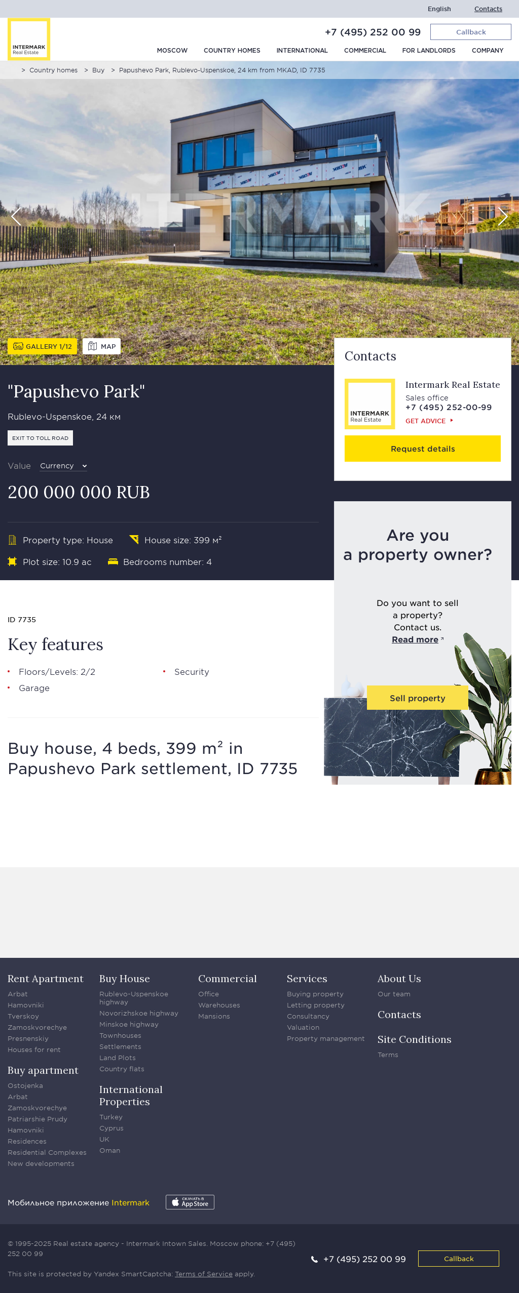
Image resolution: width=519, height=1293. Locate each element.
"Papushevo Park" (76, 391)
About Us (399, 978)
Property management (326, 1038)
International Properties (131, 1095)
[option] (259, 213)
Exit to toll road (40, 437)
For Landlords (429, 51)
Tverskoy (23, 1016)
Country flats (121, 1069)
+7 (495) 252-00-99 (448, 407)
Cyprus (111, 1128)
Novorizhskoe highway (138, 1013)
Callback (459, 1258)
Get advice (425, 421)
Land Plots (117, 1058)
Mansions (214, 1016)
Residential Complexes (47, 1152)
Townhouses (120, 1035)
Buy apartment (43, 1070)
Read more (415, 639)
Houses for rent (34, 1049)
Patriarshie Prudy (37, 1119)
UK (104, 1139)
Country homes (232, 51)
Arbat (18, 994)
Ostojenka (25, 1085)
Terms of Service (204, 1274)
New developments (41, 1163)
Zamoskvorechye (37, 1027)
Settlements (120, 1046)
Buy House (124, 978)
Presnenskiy (28, 1038)
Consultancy (308, 1016)
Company (488, 51)
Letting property (316, 1005)
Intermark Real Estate (452, 384)
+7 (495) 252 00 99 (373, 31)
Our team (394, 994)
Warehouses (219, 1005)
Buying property (315, 994)
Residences (27, 1141)
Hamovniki (26, 1005)
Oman (109, 1150)
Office (208, 994)
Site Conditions (415, 1039)
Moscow (172, 51)
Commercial (365, 51)
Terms (388, 1054)
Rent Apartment (46, 978)
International (302, 51)
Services (307, 978)
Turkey (111, 1117)
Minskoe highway (129, 1024)
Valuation (303, 1027)
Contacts (488, 9)
